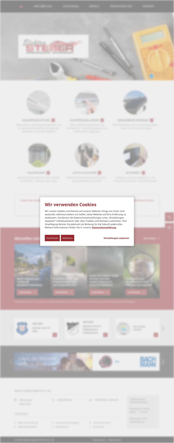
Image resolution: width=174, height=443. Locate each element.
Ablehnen (67, 238)
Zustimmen (52, 238)
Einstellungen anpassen (116, 238)
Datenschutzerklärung (104, 227)
